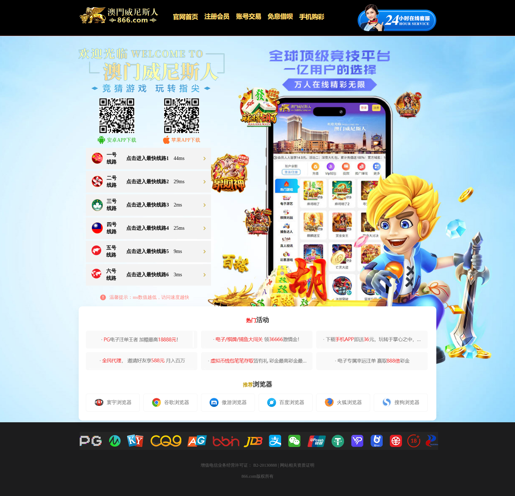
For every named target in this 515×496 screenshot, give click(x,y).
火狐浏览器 (343, 402)
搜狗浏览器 (401, 402)
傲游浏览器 (228, 402)
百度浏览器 (285, 402)
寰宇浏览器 (113, 402)
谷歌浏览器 (170, 402)
